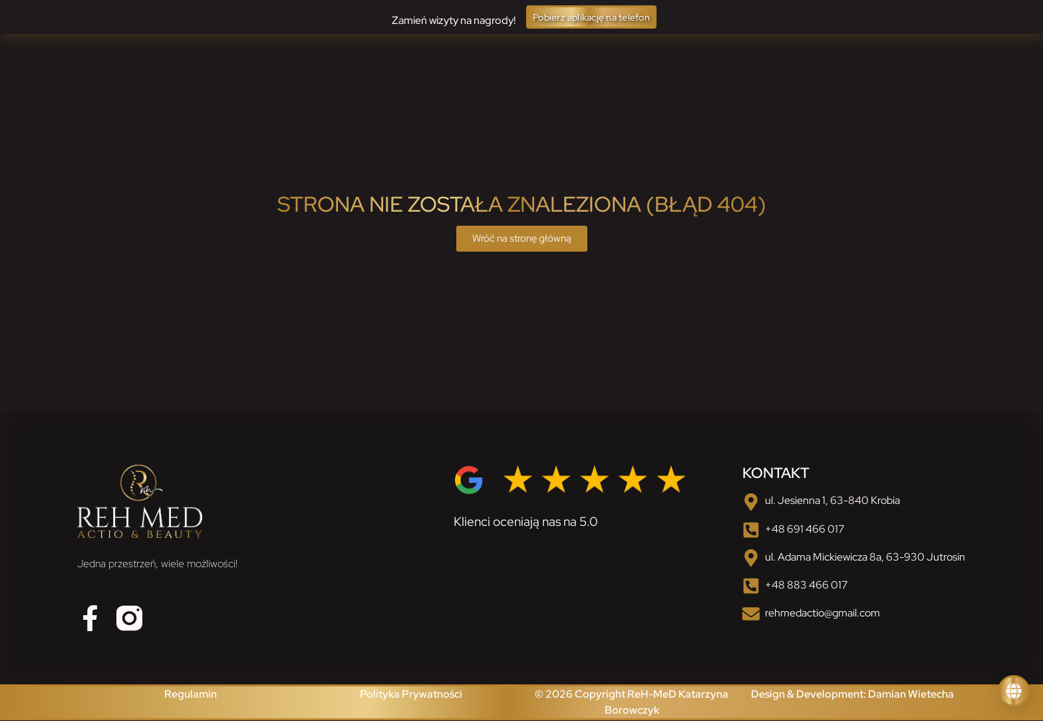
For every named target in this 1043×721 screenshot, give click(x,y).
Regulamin (190, 695)
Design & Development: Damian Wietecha (852, 695)
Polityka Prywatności (411, 695)
